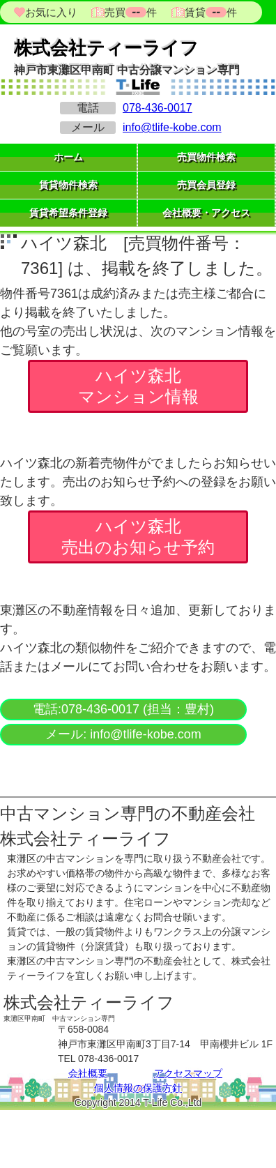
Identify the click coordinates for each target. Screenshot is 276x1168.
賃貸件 (209, 12)
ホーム (68, 156)
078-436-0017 (157, 108)
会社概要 (87, 1073)
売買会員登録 (206, 184)
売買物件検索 (206, 156)
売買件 (130, 12)
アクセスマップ (188, 1073)
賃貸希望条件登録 (68, 212)
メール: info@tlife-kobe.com (123, 734)
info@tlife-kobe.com (172, 127)
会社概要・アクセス (206, 212)
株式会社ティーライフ (106, 48)
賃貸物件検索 (68, 184)
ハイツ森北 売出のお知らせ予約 (138, 536)
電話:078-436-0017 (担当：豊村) (123, 709)
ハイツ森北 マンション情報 (138, 386)
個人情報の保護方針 (138, 1087)
